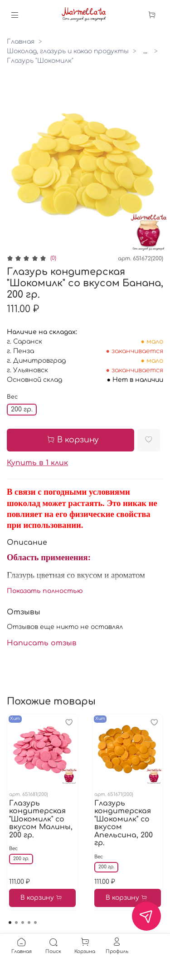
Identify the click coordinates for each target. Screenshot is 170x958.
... (145, 51)
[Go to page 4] (29, 922)
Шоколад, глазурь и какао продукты (68, 51)
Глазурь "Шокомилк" (40, 60)
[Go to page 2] (16, 922)
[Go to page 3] (22, 922)
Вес (12, 397)
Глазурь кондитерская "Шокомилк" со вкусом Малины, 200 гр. (41, 819)
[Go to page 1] (10, 922)
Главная (20, 41)
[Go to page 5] (35, 922)
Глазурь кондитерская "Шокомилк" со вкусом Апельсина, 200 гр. (123, 823)
